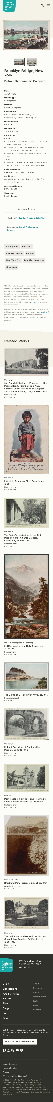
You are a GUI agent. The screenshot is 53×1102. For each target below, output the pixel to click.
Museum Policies (9, 1068)
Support (37, 1010)
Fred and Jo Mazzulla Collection (30, 218)
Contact (37, 992)
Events (7, 998)
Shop (6, 1003)
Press (35, 1005)
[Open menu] (48, 6)
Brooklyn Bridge (14, 253)
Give (6, 1018)
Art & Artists (11, 993)
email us (36, 302)
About (36, 984)
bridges (30, 253)
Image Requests (9, 1064)
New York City (13, 260)
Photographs (12, 246)
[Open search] (42, 6)
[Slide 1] (19, 62)
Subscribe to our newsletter (18, 1041)
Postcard (26, 246)
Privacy (6, 1072)
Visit (6, 983)
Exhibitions (10, 988)
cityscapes (11, 267)
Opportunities (39, 997)
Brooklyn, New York (34, 260)
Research (37, 988)
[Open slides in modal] (44, 49)
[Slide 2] (32, 62)
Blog (6, 1008)
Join (5, 1013)
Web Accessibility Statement (15, 1076)
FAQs (35, 1001)
